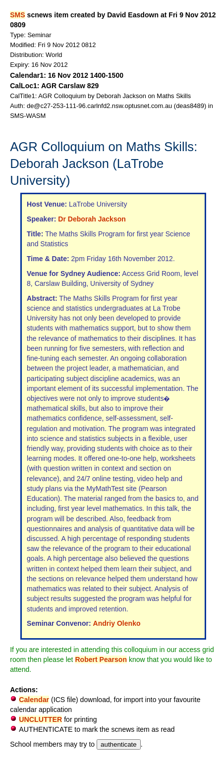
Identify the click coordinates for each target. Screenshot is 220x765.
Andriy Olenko (117, 623)
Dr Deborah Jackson (92, 219)
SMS (17, 15)
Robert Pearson (101, 659)
